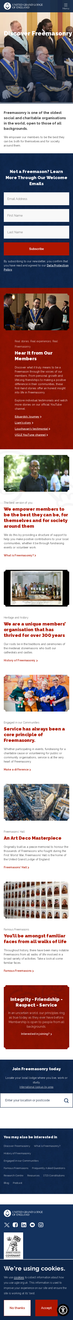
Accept (46, 1308)
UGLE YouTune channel (30, 434)
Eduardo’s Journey (27, 416)
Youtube (32, 1224)
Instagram (40, 1224)
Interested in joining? (35, 1033)
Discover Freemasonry (17, 1146)
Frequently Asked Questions (48, 1168)
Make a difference (16, 769)
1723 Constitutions (53, 1175)
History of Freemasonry (19, 660)
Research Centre (14, 1175)
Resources (33, 1175)
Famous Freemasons (17, 970)
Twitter (6, 1224)
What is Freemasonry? (19, 555)
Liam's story (23, 422)
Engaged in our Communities (21, 1160)
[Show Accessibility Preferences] (63, 1310)
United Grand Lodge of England (23, 6)
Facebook (15, 1224)
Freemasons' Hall (15, 867)
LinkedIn (23, 1224)
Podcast (17, 1182)
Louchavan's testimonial (31, 428)
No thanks (17, 1308)
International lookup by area (36, 1086)
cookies (19, 1277)
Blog (6, 1182)
